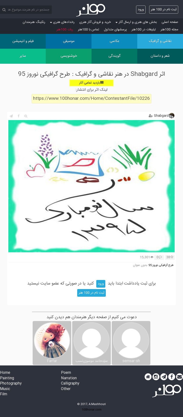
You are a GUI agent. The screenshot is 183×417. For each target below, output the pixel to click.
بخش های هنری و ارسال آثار (136, 22)
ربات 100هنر (64, 29)
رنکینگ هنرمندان (34, 22)
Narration (69, 378)
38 (169, 257)
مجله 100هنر (169, 29)
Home (5, 373)
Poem (66, 373)
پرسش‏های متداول (115, 29)
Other (66, 389)
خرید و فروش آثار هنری (95, 22)
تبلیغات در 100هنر (144, 29)
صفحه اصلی (170, 22)
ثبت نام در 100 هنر (164, 9)
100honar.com (92, 409)
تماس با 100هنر (88, 29)
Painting (7, 378)
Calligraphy (70, 383)
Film (3, 394)
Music (5, 389)
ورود (141, 9)
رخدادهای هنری (62, 22)
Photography (11, 383)
